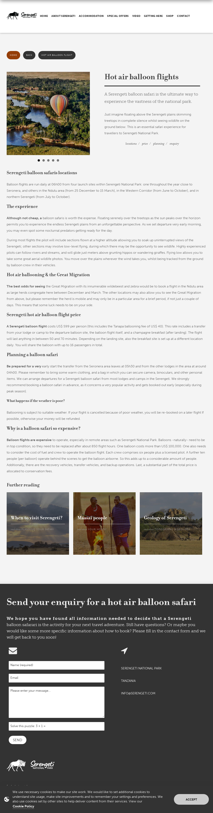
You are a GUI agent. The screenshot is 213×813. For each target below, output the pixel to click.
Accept (191, 799)
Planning (158, 144)
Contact (183, 16)
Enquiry (174, 144)
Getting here (153, 16)
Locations (131, 144)
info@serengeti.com (138, 693)
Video (136, 16)
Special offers (118, 16)
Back (29, 55)
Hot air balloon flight (56, 55)
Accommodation (91, 16)
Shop (169, 16)
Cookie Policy (23, 806)
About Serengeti (63, 16)
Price (145, 144)
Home (44, 16)
